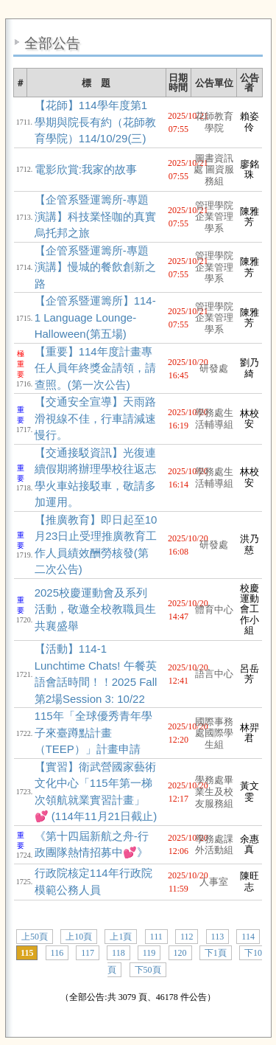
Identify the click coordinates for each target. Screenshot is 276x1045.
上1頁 (121, 936)
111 (156, 936)
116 (57, 953)
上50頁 (34, 936)
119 (149, 953)
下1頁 (216, 953)
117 (87, 953)
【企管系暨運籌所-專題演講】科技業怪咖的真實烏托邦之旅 (95, 216)
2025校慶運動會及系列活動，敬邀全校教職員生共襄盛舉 (95, 609)
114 (248, 936)
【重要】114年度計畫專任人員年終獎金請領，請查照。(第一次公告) (95, 368)
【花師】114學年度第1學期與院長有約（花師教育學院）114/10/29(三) (95, 122)
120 (180, 953)
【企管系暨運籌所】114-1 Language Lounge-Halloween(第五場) (95, 317)
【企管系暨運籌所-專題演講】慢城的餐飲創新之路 (95, 267)
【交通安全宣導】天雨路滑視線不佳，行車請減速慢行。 (95, 418)
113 (217, 936)
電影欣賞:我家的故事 (86, 169)
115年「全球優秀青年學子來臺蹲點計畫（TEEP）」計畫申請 (93, 732)
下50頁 (148, 970)
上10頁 (79, 936)
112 (187, 936)
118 (118, 953)
